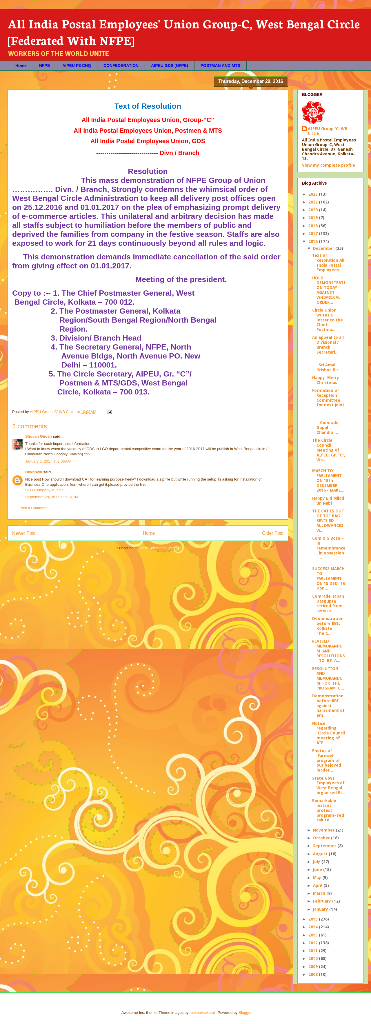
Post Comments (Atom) (159, 548)
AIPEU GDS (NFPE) (169, 65)
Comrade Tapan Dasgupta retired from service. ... (328, 603)
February (322, 901)
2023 (313, 194)
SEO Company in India (44, 490)
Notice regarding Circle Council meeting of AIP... (328, 733)
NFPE (44, 65)
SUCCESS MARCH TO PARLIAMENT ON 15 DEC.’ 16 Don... (328, 578)
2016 (313, 241)
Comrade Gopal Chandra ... (325, 425)
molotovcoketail (203, 1012)
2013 (313, 935)
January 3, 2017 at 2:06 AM (48, 461)
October (322, 838)
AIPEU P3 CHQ (76, 65)
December (324, 248)
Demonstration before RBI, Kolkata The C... (327, 625)
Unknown (33, 472)
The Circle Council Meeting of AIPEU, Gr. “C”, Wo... (328, 450)
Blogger (245, 1012)
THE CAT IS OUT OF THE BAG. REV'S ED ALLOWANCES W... (328, 521)
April (318, 885)
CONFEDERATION (121, 65)
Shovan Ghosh (38, 436)
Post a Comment (33, 508)
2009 (313, 966)
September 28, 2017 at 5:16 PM (51, 497)
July (317, 861)
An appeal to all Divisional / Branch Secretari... (328, 344)
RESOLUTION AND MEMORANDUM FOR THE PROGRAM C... (328, 678)
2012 (313, 943)
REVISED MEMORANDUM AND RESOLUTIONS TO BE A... (328, 651)
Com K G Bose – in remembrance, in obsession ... (328, 548)
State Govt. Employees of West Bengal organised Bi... (328, 785)
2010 (313, 958)
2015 (313, 919)
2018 (313, 225)
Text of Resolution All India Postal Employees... (328, 262)
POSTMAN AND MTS (220, 65)
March (319, 893)
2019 (313, 217)
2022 (313, 202)
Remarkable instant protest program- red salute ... (328, 810)
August (321, 854)
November (324, 830)
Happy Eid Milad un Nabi (328, 500)
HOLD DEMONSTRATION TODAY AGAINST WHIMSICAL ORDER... (328, 290)
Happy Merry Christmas (325, 380)
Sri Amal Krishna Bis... (327, 365)
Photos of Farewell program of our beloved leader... (326, 760)
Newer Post (24, 533)
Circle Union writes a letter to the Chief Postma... (327, 320)
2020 (313, 210)
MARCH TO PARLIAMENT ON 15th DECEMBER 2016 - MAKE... (328, 480)
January (321, 909)
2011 (313, 950)
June (318, 869)
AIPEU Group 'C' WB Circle (327, 131)
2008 (313, 974)
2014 (313, 927)
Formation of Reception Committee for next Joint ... (328, 400)
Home (21, 65)
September (325, 845)
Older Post (272, 533)
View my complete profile (328, 165)
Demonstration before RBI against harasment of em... (328, 706)
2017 (313, 233)
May (317, 877)
